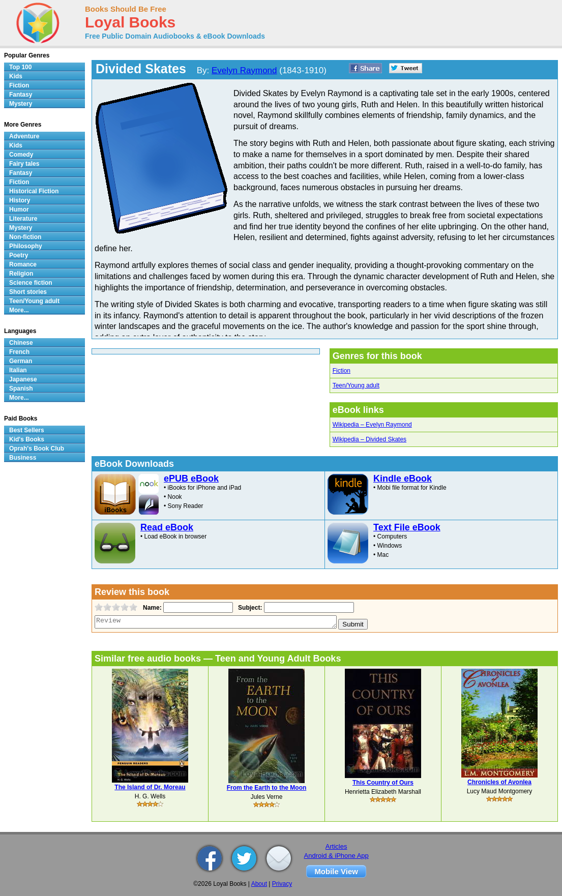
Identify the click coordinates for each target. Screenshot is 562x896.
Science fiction (30, 282)
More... (19, 310)
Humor (19, 209)
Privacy (282, 883)
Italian (18, 370)
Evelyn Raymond (244, 70)
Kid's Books (26, 439)
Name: (151, 607)
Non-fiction (25, 237)
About (259, 883)
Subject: (248, 607)
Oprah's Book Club (36, 448)
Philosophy (25, 246)
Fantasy (20, 94)
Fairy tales (24, 163)
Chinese (21, 342)
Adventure (24, 136)
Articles (336, 846)
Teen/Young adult (356, 385)
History (19, 200)
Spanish (21, 388)
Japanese (23, 379)
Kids (15, 76)
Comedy (21, 154)
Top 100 (20, 67)
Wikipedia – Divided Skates (369, 439)
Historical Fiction (33, 191)
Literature (23, 218)
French (19, 351)
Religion (21, 273)
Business (22, 457)
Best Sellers (26, 430)
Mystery (20, 103)
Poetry (18, 255)
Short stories (28, 291)
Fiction (341, 370)
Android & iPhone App (336, 855)
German (20, 361)
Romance (23, 264)
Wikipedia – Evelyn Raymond (372, 424)
